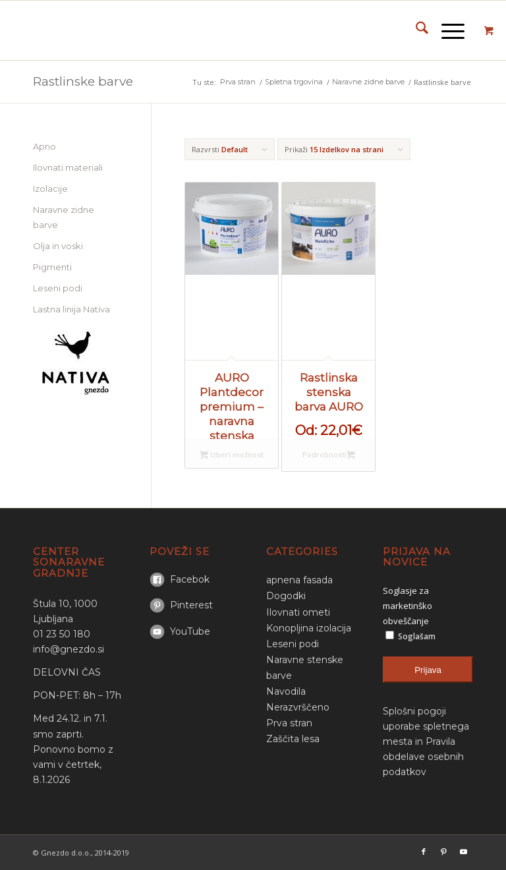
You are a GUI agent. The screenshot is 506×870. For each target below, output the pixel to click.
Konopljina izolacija (308, 628)
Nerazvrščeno (297, 707)
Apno (44, 146)
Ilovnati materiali (68, 167)
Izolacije (50, 188)
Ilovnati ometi (298, 612)
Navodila (286, 691)
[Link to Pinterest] (443, 851)
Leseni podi (57, 288)
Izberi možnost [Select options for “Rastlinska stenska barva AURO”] (351, 456)
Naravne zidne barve (63, 217)
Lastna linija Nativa (71, 309)
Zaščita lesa (293, 739)
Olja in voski (58, 246)
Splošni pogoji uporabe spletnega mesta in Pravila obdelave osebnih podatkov (426, 741)
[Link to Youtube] (463, 851)
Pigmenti (52, 267)
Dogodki (286, 596)
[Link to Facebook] (424, 851)
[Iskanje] (415, 30)
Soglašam (410, 636)
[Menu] (446, 30)
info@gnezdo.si (68, 649)
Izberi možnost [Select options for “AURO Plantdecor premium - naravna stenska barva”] (232, 455)
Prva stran (289, 723)
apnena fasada (299, 580)
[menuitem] (415, 30)
